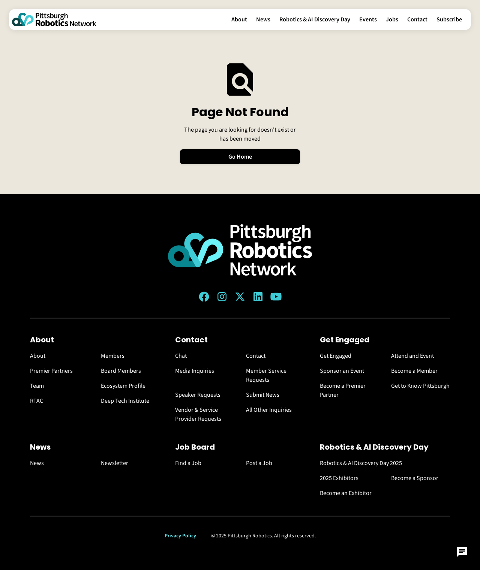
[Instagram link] (222, 297)
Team (37, 386)
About (239, 19)
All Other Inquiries (269, 410)
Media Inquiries (194, 371)
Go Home (240, 157)
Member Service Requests (266, 375)
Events (368, 19)
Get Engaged (335, 356)
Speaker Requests (197, 395)
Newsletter (114, 463)
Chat (181, 356)
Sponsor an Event (342, 371)
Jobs (392, 19)
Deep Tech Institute (125, 401)
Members (112, 356)
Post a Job (259, 463)
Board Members (121, 371)
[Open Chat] (462, 552)
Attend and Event (412, 356)
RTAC (36, 401)
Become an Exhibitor (346, 493)
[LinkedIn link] (258, 297)
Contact (417, 19)
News (263, 19)
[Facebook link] (204, 297)
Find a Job (188, 463)
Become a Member (414, 371)
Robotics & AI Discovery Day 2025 (361, 463)
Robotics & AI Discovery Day (314, 19)
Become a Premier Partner (343, 390)
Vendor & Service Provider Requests (198, 414)
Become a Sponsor (414, 478)
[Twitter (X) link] (240, 297)
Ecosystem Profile (123, 386)
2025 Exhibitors (339, 478)
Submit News (262, 395)
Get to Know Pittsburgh (420, 386)
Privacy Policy (180, 536)
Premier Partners (51, 371)
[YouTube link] (276, 297)
